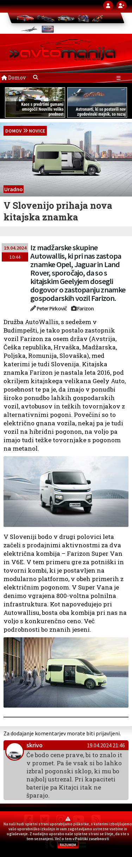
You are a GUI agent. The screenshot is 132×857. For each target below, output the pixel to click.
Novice (37, 131)
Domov (13, 77)
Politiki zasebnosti (92, 838)
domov (13, 131)
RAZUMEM (68, 845)
